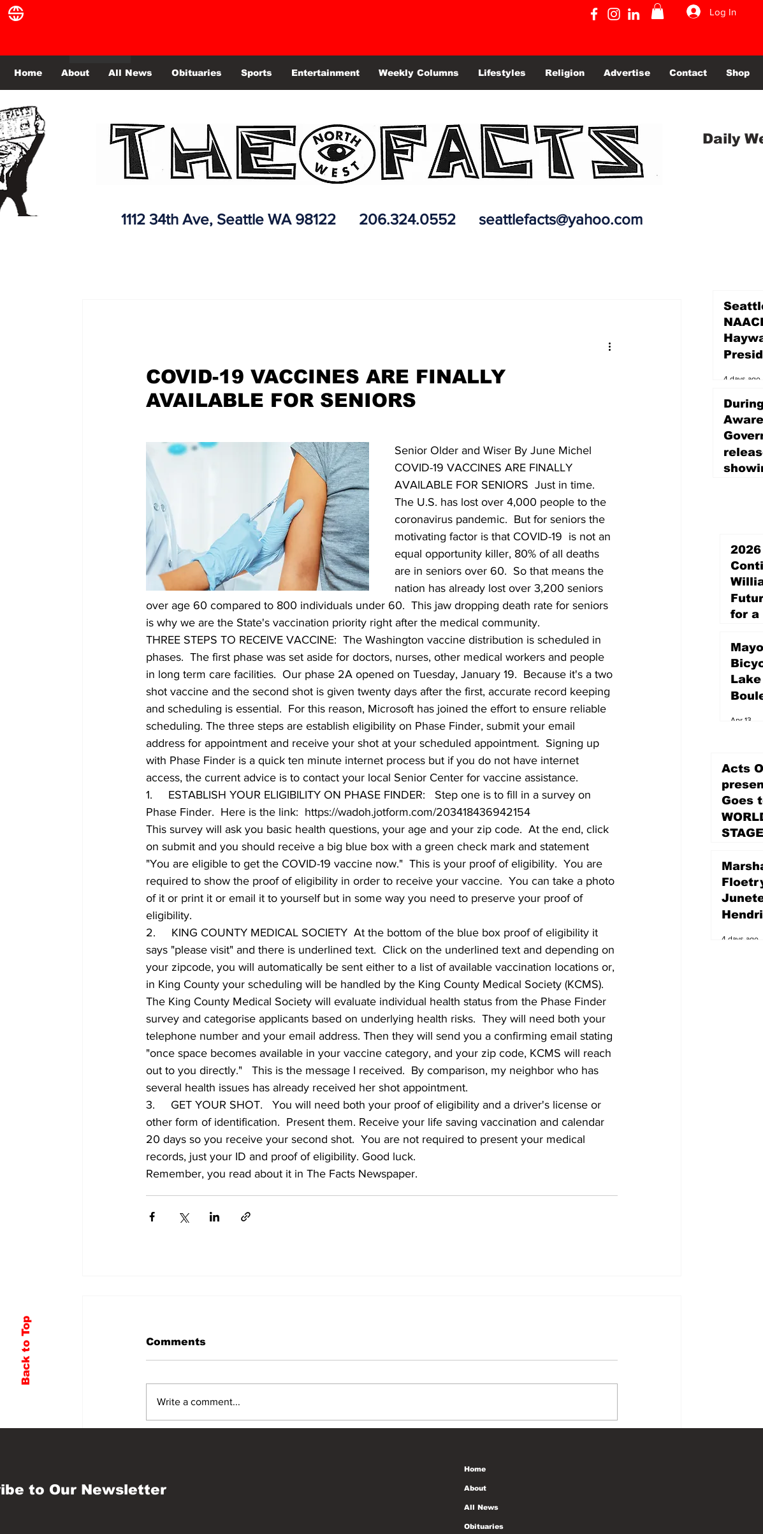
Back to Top (26, 1350)
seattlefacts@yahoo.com (561, 219)
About (475, 1488)
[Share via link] (246, 1217)
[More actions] (610, 345)
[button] (657, 11)
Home (475, 1469)
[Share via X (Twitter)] (183, 1217)
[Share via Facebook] (152, 1217)
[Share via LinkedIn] (214, 1217)
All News (481, 1507)
